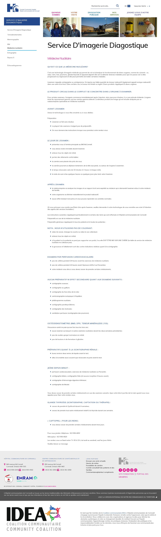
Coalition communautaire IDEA (114, 513)
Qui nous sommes (56, 13)
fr (129, 6)
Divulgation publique (94, 13)
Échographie (11, 53)
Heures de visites (92, 463)
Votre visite (74, 13)
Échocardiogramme (14, 65)
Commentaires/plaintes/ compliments (100, 472)
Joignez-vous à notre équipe (138, 13)
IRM (8, 44)
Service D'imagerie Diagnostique (19, 30)
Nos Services (114, 13)
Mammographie (13, 39)
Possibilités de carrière (94, 465)
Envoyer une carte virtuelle (96, 461)
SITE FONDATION (126, 474)
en (126, 6)
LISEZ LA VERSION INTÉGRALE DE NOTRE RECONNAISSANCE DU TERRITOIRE (126, 497)
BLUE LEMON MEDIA (50, 486)
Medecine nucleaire (14, 48)
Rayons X (10, 58)
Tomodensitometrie (14, 35)
